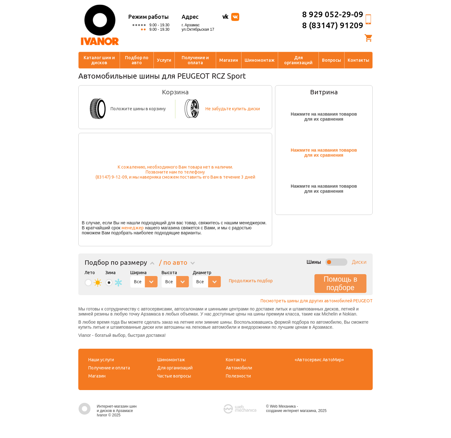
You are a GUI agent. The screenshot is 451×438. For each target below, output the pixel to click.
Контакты (358, 60)
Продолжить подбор (251, 280)
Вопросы (331, 60)
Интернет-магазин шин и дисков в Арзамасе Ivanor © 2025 (107, 410)
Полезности (238, 375)
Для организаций (298, 60)
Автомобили (239, 367)
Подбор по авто (136, 60)
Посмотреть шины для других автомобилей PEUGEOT (317, 300)
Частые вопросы (174, 375)
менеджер (133, 227)
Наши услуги (101, 359)
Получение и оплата (195, 60)
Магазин (228, 60)
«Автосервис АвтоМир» (319, 359)
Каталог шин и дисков (99, 60)
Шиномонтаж (260, 60)
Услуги (164, 60)
